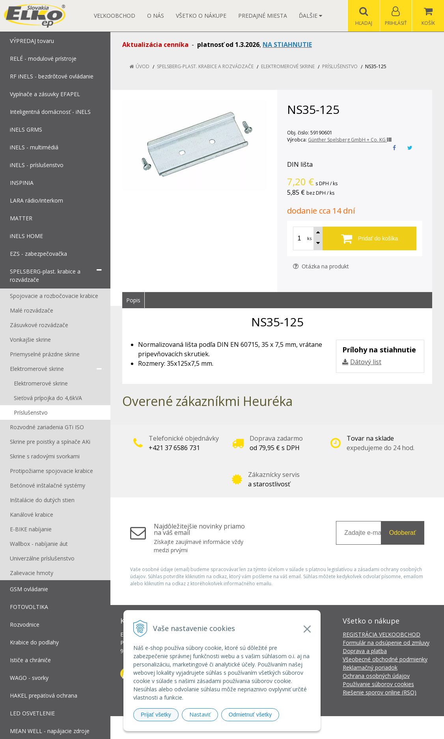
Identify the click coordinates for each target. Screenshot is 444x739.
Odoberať (402, 532)
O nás (155, 15)
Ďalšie (310, 15)
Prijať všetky (156, 714)
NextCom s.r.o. (363, 727)
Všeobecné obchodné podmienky (385, 659)
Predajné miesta (262, 15)
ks (309, 238)
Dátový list (365, 361)
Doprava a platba (365, 651)
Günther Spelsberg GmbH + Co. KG (350, 139)
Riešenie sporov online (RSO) (379, 692)
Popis (133, 300)
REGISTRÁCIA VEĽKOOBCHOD (381, 634)
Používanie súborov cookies (378, 684)
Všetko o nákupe (201, 15)
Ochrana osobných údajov (376, 675)
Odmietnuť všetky (250, 714)
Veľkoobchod (114, 15)
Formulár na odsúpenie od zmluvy (386, 642)
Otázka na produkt (321, 266)
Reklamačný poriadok (370, 667)
